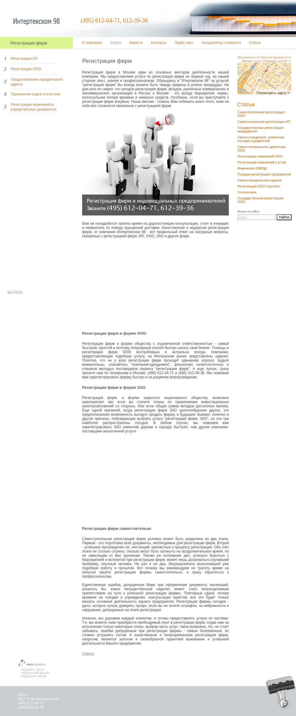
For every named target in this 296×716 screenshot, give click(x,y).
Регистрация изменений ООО (260, 156)
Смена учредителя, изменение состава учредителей (260, 139)
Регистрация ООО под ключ (258, 186)
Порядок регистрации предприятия (264, 174)
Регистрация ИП (24, 58)
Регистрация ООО (26, 69)
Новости (136, 43)
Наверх (88, 653)
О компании (92, 43)
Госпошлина (246, 192)
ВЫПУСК (15, 292)
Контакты (159, 43)
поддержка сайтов (33, 676)
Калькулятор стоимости (221, 43)
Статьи (255, 43)
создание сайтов (32, 669)
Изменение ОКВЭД (252, 168)
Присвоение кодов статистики (35, 94)
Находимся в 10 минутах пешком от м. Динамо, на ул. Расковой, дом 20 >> (265, 58)
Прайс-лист (184, 43)
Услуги (115, 43)
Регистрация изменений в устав (261, 162)
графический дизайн (35, 672)
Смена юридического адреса (259, 180)
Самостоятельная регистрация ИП (263, 121)
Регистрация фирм (28, 43)
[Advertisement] (155, 286)
